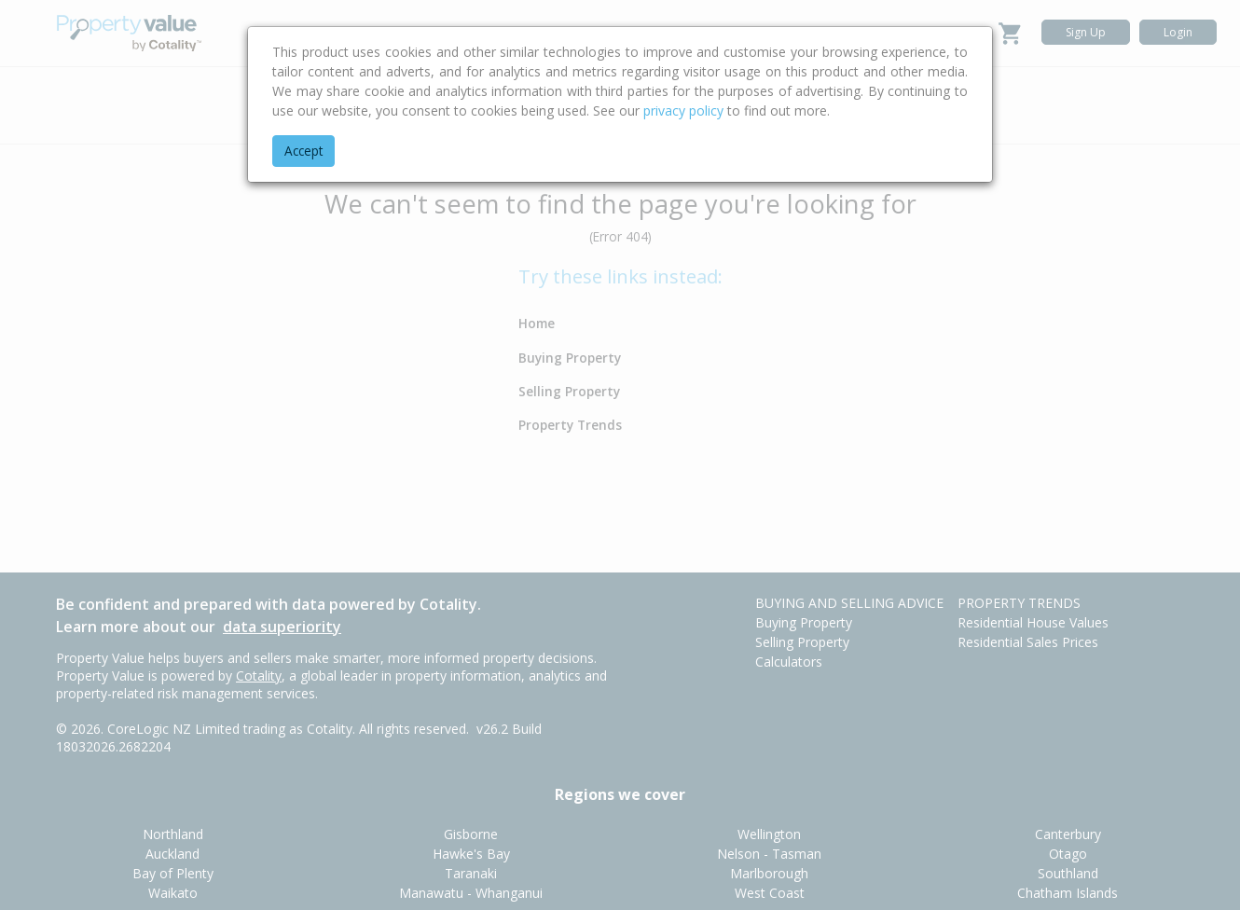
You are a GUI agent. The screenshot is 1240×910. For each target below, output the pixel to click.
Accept (303, 150)
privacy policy (683, 110)
